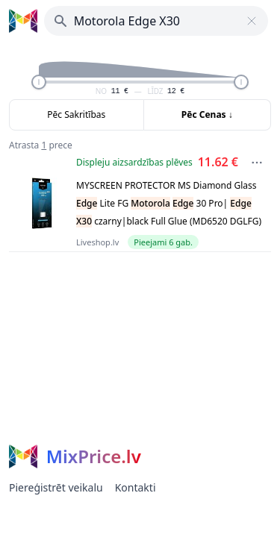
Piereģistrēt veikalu (56, 487)
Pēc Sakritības (76, 114)
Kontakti (135, 487)
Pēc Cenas (207, 114)
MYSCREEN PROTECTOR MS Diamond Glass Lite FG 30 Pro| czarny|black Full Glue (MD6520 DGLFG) (168, 203)
